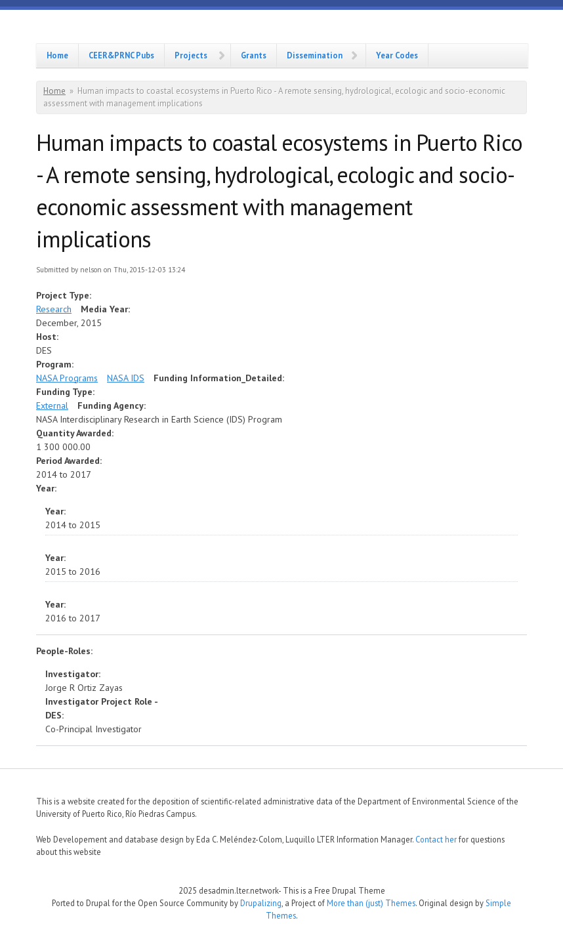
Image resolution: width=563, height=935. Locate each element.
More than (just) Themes (371, 903)
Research (54, 309)
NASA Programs (67, 378)
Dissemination (315, 55)
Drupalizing (261, 903)
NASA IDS (125, 378)
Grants (253, 55)
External (52, 405)
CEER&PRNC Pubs (121, 55)
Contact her (436, 839)
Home (57, 55)
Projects (191, 55)
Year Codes (397, 55)
